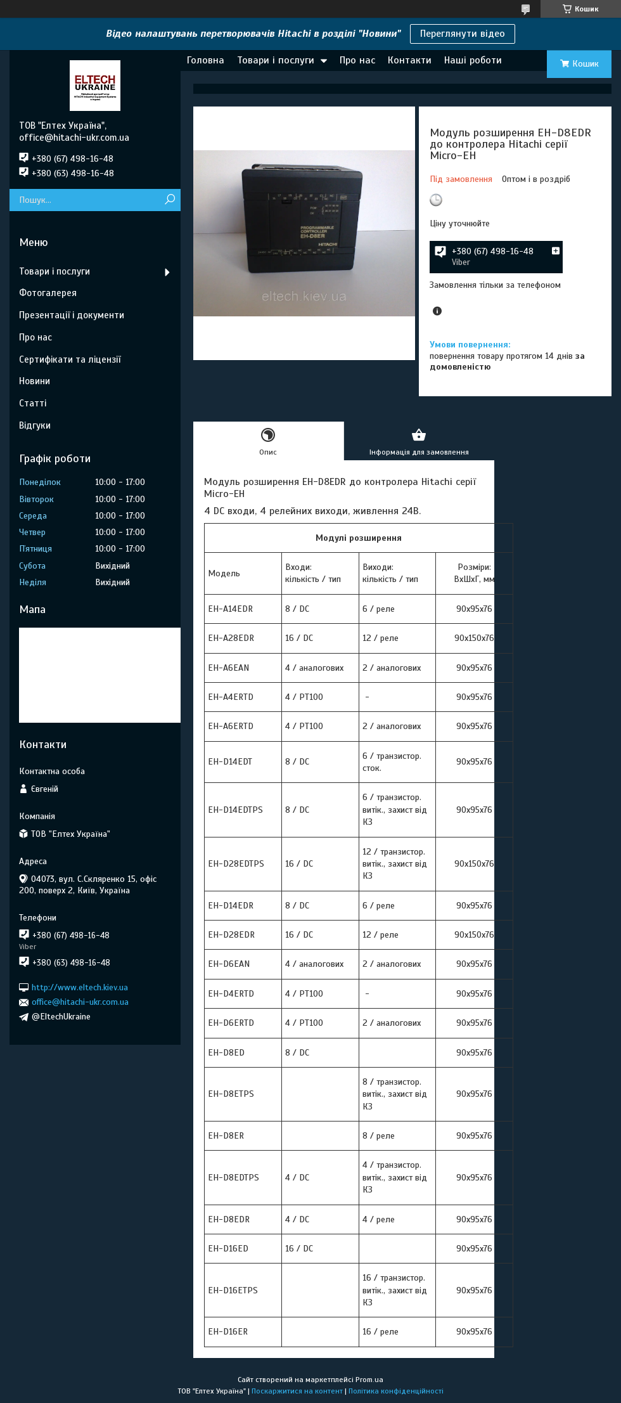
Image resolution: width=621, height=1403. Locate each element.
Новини (34, 381)
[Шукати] (169, 200)
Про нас (357, 60)
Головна (205, 60)
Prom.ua (369, 1379)
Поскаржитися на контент (297, 1391)
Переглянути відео (462, 33)
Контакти (410, 60)
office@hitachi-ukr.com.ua (80, 1002)
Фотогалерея (48, 293)
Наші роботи (473, 60)
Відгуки (35, 425)
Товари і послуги (275, 60)
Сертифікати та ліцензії (69, 359)
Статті (32, 403)
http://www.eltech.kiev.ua (80, 987)
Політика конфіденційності (396, 1391)
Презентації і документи (71, 315)
